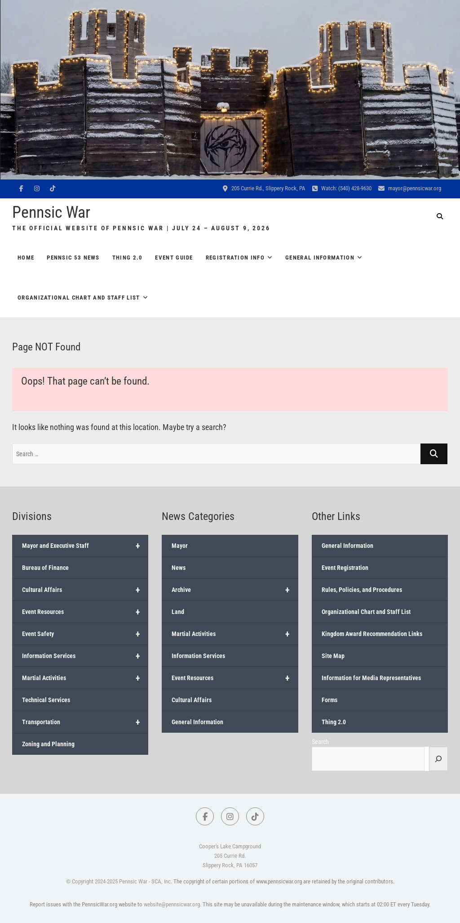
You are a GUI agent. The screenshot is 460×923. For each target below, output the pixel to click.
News (179, 567)
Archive (235, 589)
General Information (319, 257)
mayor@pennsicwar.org (409, 188)
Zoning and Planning (48, 744)
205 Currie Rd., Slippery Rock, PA (264, 188)
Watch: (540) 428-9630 (342, 188)
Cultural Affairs (85, 589)
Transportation (85, 722)
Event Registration (345, 567)
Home (26, 257)
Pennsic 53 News (73, 257)
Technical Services (46, 699)
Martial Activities (85, 678)
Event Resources (85, 612)
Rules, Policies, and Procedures (362, 589)
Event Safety (85, 634)
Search (320, 741)
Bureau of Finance (45, 567)
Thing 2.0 (127, 257)
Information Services (85, 656)
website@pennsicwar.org (172, 904)
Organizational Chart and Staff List (79, 297)
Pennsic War (51, 212)
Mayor (180, 545)
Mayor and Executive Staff (85, 545)
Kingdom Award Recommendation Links (372, 633)
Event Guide (174, 257)
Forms (329, 699)
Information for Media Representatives (371, 677)
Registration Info (235, 257)
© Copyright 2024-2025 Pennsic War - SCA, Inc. (119, 881)
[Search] (438, 759)
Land (178, 611)
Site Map (333, 655)
